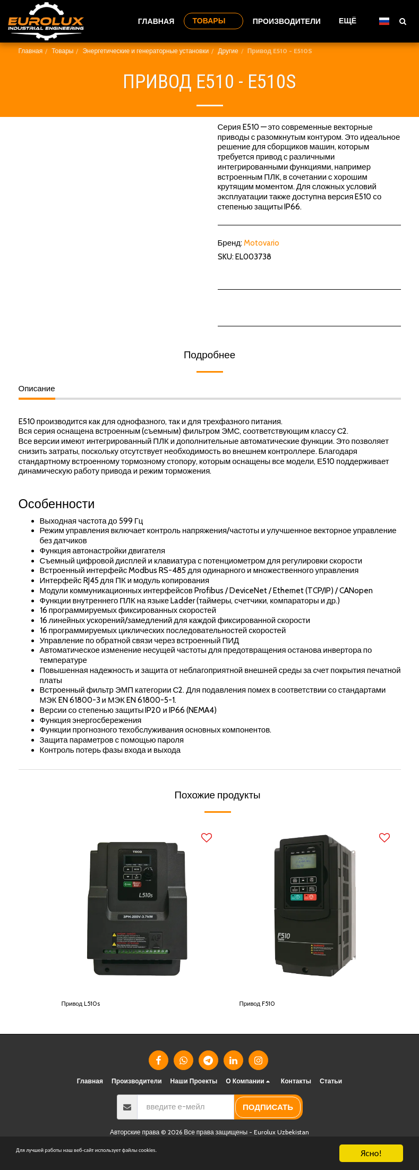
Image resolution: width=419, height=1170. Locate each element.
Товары (62, 51)
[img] (136, 907)
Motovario (261, 243)
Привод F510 (262, 1005)
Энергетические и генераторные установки (145, 51)
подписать (268, 1110)
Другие (228, 51)
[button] (403, 21)
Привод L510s (86, 1005)
